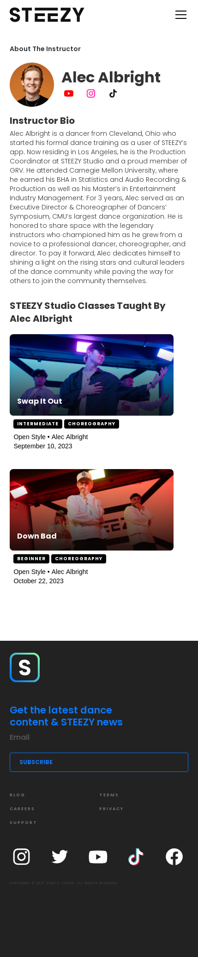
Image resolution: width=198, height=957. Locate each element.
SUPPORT (23, 822)
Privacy (111, 809)
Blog (17, 795)
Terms (109, 795)
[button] (179, 15)
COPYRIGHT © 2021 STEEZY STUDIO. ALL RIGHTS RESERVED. (64, 883)
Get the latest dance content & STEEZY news (66, 716)
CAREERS (22, 809)
